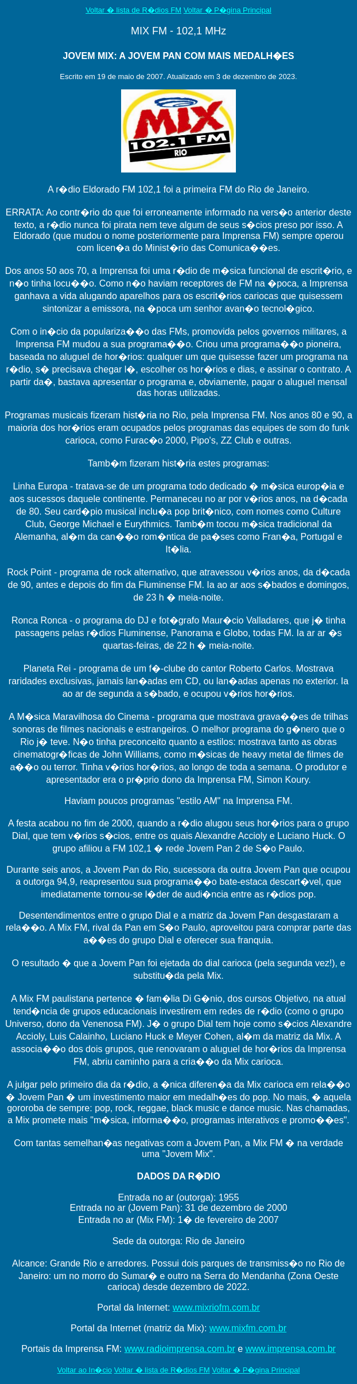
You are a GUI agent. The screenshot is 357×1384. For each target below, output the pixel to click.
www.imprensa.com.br (291, 1349)
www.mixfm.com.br (247, 1328)
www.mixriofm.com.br (216, 1307)
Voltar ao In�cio (84, 1370)
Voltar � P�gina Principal (227, 10)
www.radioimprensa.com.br (180, 1349)
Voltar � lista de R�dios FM (133, 10)
